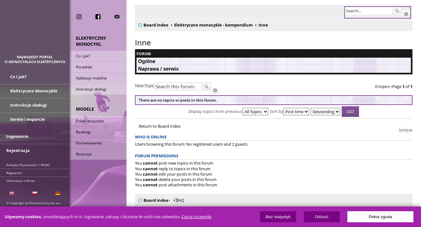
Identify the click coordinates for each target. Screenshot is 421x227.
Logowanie (17, 136)
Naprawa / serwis (154, 69)
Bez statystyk (278, 216)
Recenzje (84, 154)
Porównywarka (89, 143)
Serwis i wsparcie (27, 119)
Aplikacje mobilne (91, 78)
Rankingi (83, 132)
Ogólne (143, 61)
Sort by (289, 111)
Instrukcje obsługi (91, 89)
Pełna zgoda (380, 216)
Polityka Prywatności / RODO (28, 165)
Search (401, 11)
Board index (152, 200)
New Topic (140, 85)
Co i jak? (83, 56)
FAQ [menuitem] (176, 200)
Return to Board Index (156, 126)
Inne (139, 42)
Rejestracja (18, 150)
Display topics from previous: (228, 111)
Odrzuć (321, 216)
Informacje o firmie (20, 180)
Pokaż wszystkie (90, 121)
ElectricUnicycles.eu (35, 30)
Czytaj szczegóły (196, 216)
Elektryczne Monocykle (34, 91)
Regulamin (14, 173)
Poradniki (84, 67)
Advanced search (410, 14)
